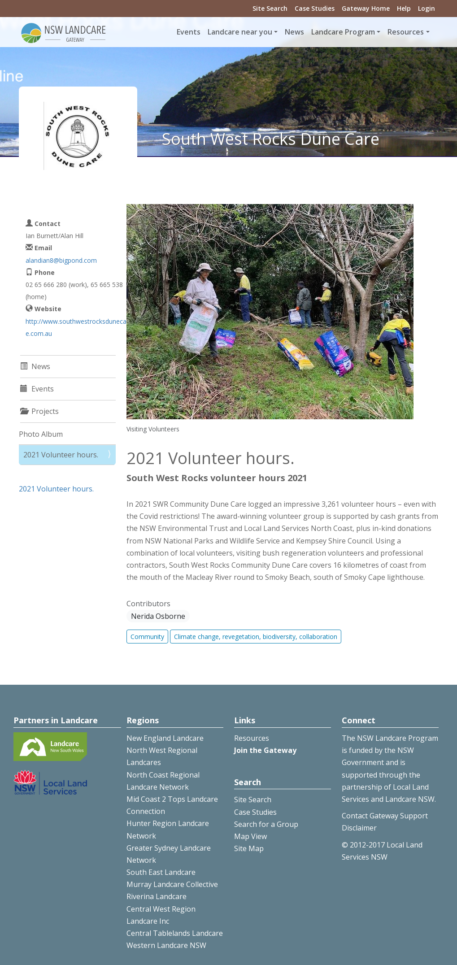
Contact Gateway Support (385, 816)
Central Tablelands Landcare (174, 933)
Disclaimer (359, 828)
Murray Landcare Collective (172, 884)
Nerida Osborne (158, 616)
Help (404, 8)
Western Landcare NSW (166, 945)
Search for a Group (266, 824)
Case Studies (315, 8)
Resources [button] (405, 32)
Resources (251, 738)
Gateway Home (366, 8)
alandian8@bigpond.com (61, 260)
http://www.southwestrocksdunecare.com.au (77, 327)
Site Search (269, 8)
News (294, 32)
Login (426, 8)
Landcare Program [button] (343, 32)
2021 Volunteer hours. (60, 455)
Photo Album (41, 434)
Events (188, 32)
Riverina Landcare (156, 896)
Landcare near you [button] (240, 32)
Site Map (249, 848)
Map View (250, 836)
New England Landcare (165, 738)
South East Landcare (161, 872)
